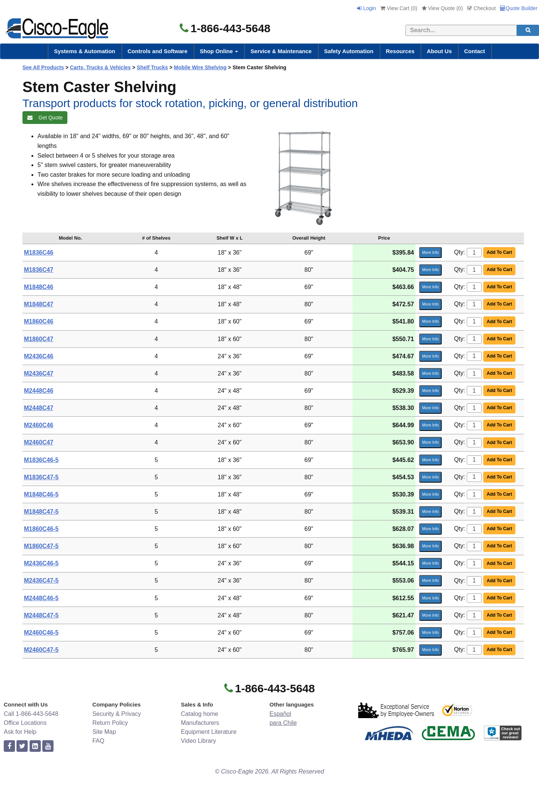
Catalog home (199, 714)
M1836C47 (38, 270)
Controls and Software (158, 51)
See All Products (43, 67)
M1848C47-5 (41, 511)
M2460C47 (38, 442)
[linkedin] (35, 746)
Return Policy (110, 723)
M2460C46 (38, 425)
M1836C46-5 (41, 460)
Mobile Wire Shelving (200, 67)
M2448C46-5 (41, 598)
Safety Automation (349, 51)
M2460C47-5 (41, 650)
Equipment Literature (209, 732)
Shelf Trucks (152, 67)
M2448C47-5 (41, 615)
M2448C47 (38, 408)
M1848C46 (38, 287)
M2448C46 (38, 391)
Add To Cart (499, 252)
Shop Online (219, 51)
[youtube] (48, 746)
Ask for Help (20, 732)
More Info (430, 252)
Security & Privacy (116, 714)
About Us (439, 51)
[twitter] (22, 746)
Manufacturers (200, 723)
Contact (474, 51)
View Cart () (398, 8)
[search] (528, 30)
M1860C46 (38, 321)
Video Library (198, 741)
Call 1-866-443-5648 (31, 714)
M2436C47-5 (41, 580)
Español (280, 714)
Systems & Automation (84, 51)
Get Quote (45, 118)
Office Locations (25, 723)
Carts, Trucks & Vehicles (100, 67)
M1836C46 (38, 252)
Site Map (104, 732)
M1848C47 (38, 304)
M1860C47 (38, 339)
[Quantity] (474, 252)
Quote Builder (519, 8)
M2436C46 (38, 356)
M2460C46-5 (41, 632)
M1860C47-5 (41, 546)
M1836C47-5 (41, 477)
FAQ (98, 741)
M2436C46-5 (41, 563)
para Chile (283, 723)
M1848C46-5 (41, 494)
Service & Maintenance (280, 51)
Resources (400, 51)
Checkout (481, 8)
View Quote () (442, 8)
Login (366, 8)
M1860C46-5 (41, 529)
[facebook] (9, 746)
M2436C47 (38, 373)
